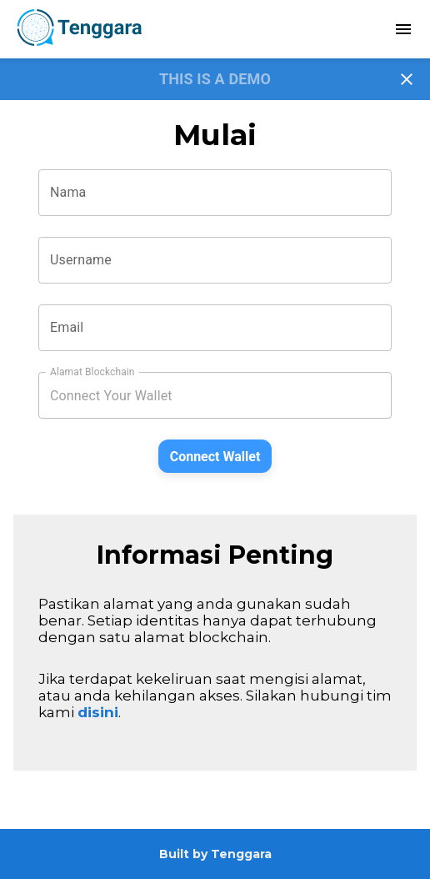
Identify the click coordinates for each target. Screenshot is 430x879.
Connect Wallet (215, 457)
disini (98, 712)
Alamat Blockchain (92, 372)
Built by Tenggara (215, 853)
